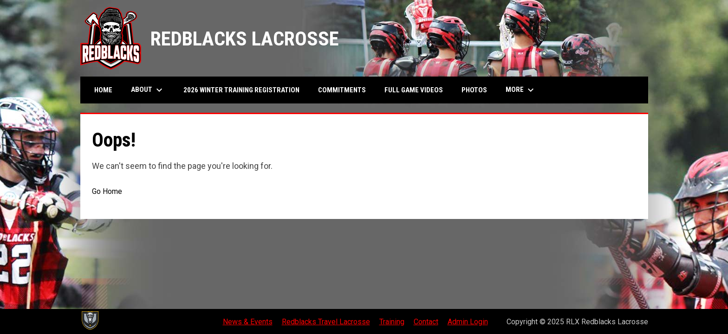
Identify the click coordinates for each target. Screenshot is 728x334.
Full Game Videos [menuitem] (417, 89)
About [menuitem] (148, 90)
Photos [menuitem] (474, 90)
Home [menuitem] (103, 90)
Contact (426, 321)
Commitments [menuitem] (342, 90)
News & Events (248, 321)
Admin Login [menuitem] (468, 321)
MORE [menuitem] (521, 90)
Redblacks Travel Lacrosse (326, 321)
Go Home (107, 191)
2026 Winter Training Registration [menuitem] (241, 90)
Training (391, 321)
